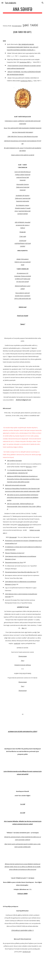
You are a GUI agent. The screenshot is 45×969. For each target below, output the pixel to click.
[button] (2, 3)
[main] (22, 10)
